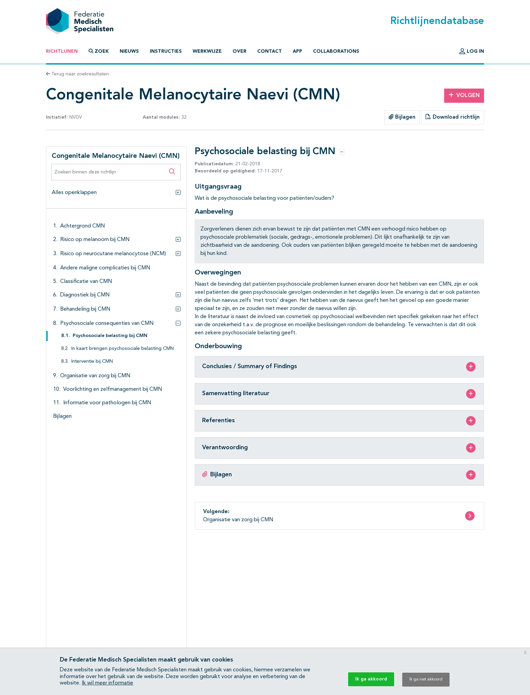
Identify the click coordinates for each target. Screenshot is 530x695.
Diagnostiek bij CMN (85, 295)
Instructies (166, 51)
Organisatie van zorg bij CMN (95, 376)
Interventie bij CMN (92, 361)
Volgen (464, 95)
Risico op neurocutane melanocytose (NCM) (113, 254)
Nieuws (129, 51)
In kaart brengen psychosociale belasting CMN (122, 348)
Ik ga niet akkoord (425, 679)
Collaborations (336, 51)
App (297, 51)
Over (239, 51)
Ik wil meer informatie (107, 683)
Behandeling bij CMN (85, 309)
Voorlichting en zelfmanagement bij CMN (112, 389)
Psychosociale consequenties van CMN (106, 323)
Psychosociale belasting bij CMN (110, 335)
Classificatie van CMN (86, 281)
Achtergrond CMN (82, 226)
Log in (471, 51)
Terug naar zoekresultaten (77, 74)
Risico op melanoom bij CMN (94, 239)
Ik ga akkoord (371, 679)
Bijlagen (402, 117)
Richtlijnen (62, 51)
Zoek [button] (99, 51)
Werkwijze (207, 51)
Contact (269, 51)
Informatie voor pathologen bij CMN (107, 403)
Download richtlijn (453, 117)
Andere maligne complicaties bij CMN (105, 268)
